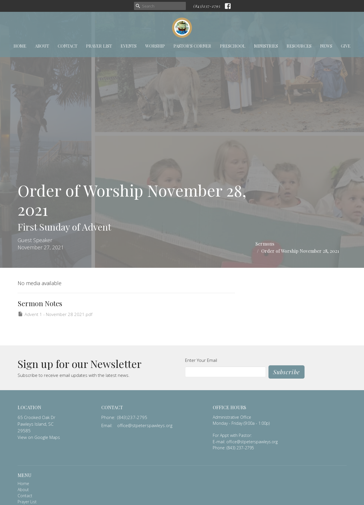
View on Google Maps (39, 437)
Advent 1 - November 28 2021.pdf (55, 314)
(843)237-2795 (207, 5)
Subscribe (286, 372)
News (326, 46)
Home (20, 46)
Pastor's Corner (192, 46)
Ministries (266, 46)
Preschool (232, 46)
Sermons (264, 244)
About (42, 46)
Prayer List (99, 46)
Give (345, 46)
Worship (155, 46)
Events (129, 46)
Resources (299, 46)
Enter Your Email (201, 360)
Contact (67, 46)
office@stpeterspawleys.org (144, 425)
